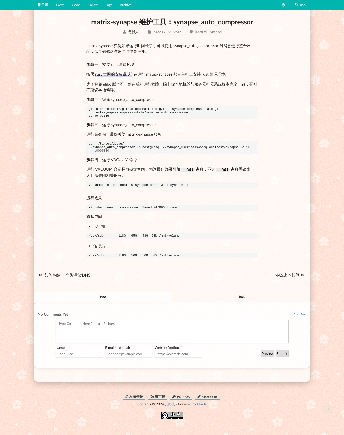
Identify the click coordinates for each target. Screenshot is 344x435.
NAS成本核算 (290, 282)
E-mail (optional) (117, 355)
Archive (125, 5)
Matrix (201, 32)
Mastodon (207, 404)
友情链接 (133, 404)
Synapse (214, 32)
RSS (300, 5)
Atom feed (300, 321)
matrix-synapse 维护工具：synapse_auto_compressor (172, 21)
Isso (103, 304)
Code (76, 5)
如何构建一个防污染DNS (64, 282)
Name (60, 355)
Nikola (202, 411)
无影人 (170, 411)
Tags (109, 5)
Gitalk (241, 304)
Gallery (93, 5)
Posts (60, 5)
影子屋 (43, 5)
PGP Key (181, 404)
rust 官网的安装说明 (112, 74)
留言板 (157, 404)
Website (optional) (168, 355)
